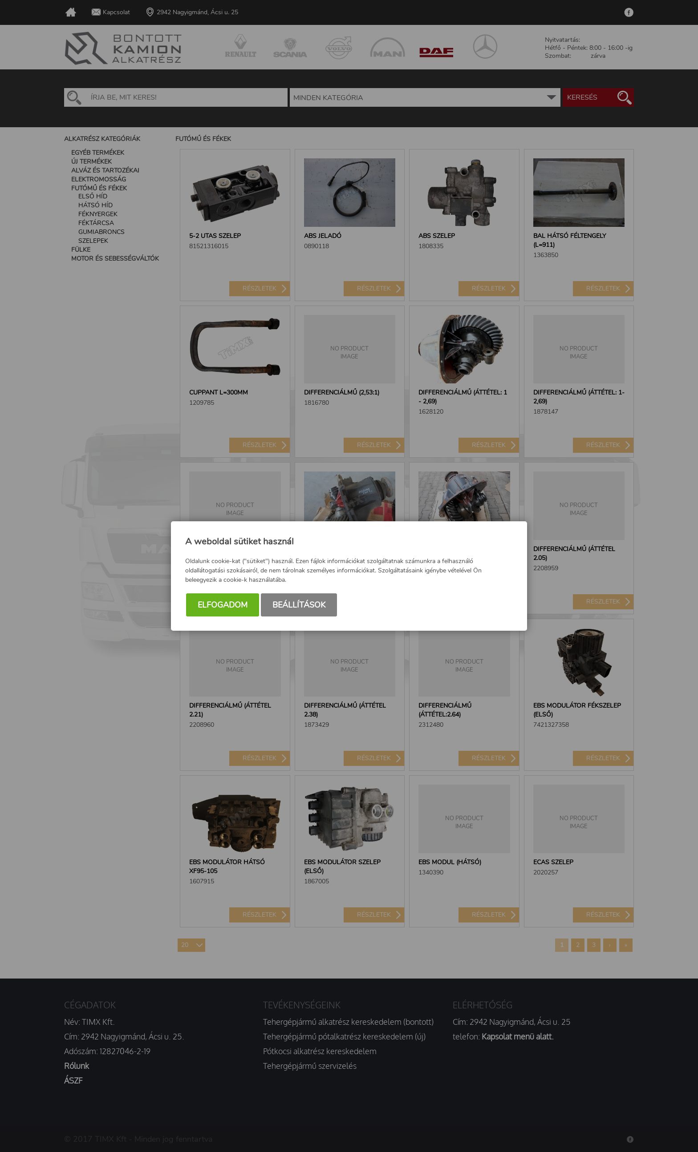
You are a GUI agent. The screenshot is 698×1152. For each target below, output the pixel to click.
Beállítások (298, 605)
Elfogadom (223, 605)
